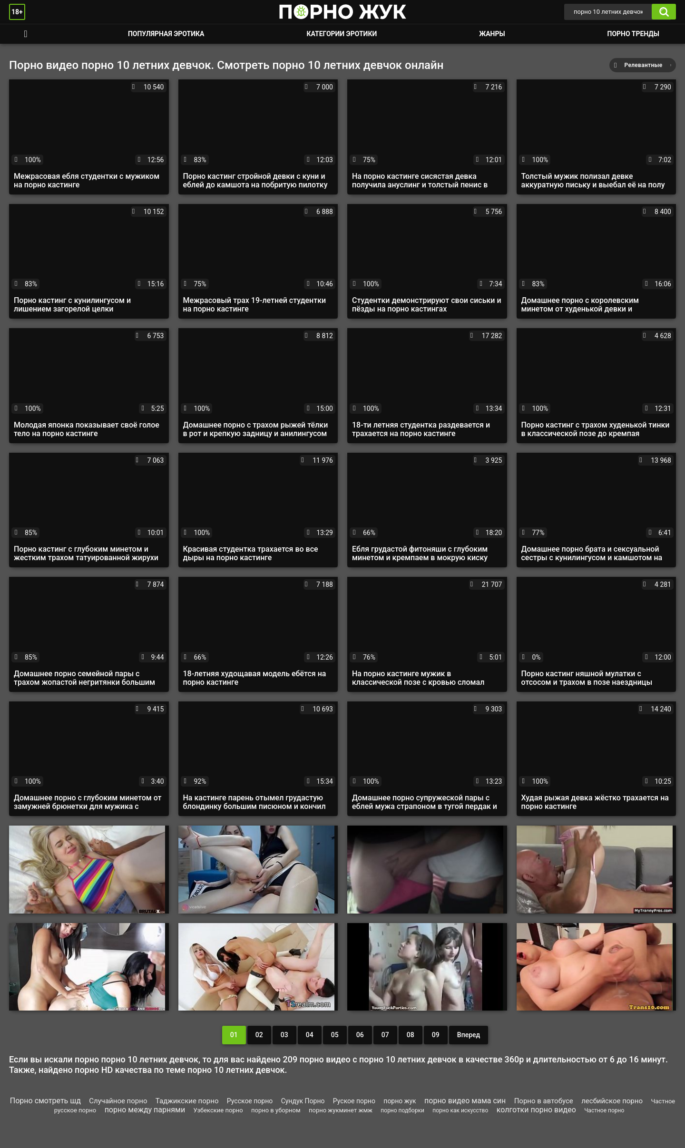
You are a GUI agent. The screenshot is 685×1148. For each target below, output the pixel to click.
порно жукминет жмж (340, 1110)
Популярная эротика (166, 34)
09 (436, 1035)
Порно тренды (633, 34)
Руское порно (354, 1101)
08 (410, 1035)
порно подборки (402, 1110)
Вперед (468, 1035)
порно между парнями (145, 1109)
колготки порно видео (536, 1109)
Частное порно (604, 1110)
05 (335, 1035)
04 (309, 1035)
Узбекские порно (218, 1110)
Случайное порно (118, 1101)
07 (385, 1035)
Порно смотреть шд (45, 1100)
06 (360, 1035)
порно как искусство (460, 1110)
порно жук (399, 1101)
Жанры (492, 34)
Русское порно (250, 1101)
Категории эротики (341, 34)
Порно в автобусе (543, 1101)
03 (284, 1035)
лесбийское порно (612, 1101)
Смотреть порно (25, 34)
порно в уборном (276, 1110)
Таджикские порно (187, 1101)
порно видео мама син (465, 1100)
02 (259, 1035)
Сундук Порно (303, 1101)
